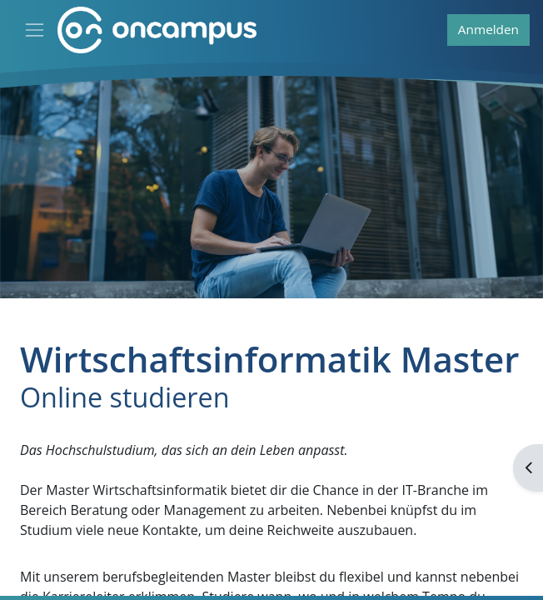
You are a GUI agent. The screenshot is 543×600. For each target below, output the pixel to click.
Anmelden (488, 29)
